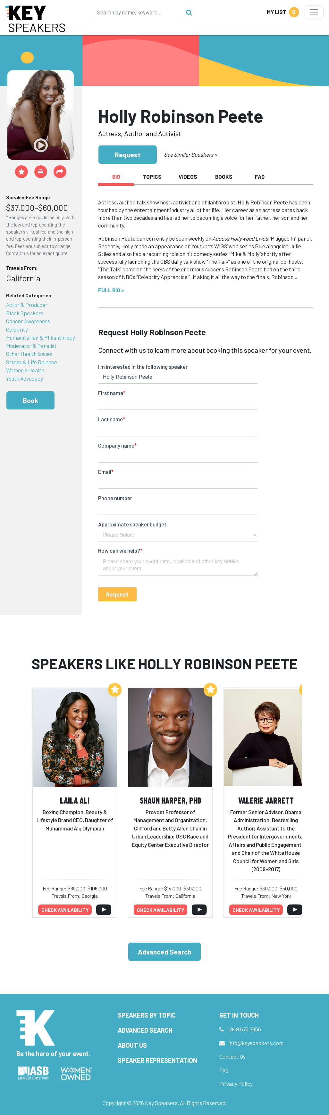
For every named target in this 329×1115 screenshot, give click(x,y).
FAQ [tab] (260, 176)
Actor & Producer (26, 304)
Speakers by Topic (147, 1015)
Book (30, 400)
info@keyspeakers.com (255, 1043)
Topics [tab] (152, 176)
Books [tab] (223, 176)
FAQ (223, 1070)
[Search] (138, 12)
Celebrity (17, 329)
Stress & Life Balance (31, 362)
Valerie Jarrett (266, 800)
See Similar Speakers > (190, 154)
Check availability (65, 910)
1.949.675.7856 (244, 1029)
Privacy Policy (236, 1083)
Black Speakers (24, 313)
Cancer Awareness (28, 321)
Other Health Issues (29, 354)
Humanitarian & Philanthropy (40, 337)
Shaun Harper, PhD (170, 800)
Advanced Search (164, 952)
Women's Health (25, 370)
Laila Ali (74, 800)
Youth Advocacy (24, 378)
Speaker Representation (157, 1060)
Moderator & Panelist (31, 346)
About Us (132, 1045)
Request (127, 155)
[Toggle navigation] (314, 12)
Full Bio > (111, 290)
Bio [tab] (116, 176)
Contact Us (232, 1056)
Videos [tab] (188, 176)
